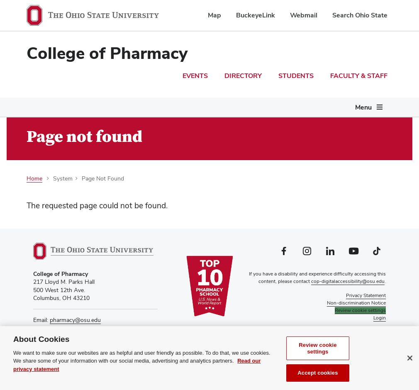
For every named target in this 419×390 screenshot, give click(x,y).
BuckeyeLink (255, 15)
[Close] (410, 360)
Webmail (303, 15)
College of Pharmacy (107, 53)
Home (34, 178)
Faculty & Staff (358, 75)
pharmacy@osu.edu (75, 320)
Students (296, 75)
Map (214, 15)
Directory (243, 75)
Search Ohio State (359, 15)
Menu (363, 107)
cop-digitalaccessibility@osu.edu (348, 281)
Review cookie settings (317, 350)
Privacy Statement (366, 295)
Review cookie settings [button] (360, 310)
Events (195, 75)
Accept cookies (317, 375)
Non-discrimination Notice (356, 303)
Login (379, 317)
